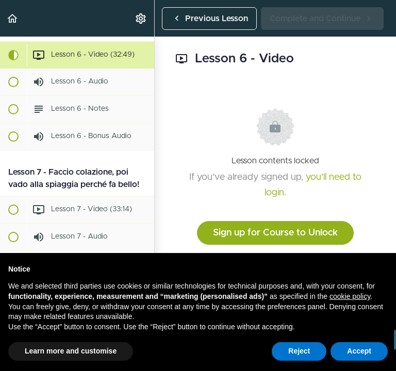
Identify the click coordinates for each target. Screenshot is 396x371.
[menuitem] (141, 18)
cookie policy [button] (349, 296)
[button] (13, 18)
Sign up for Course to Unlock (275, 233)
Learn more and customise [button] (71, 351)
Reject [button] (299, 351)
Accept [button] (359, 351)
